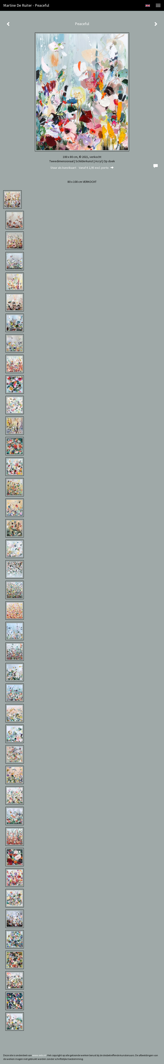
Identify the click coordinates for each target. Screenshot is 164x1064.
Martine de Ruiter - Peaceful (26, 5)
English (147, 5)
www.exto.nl (39, 1055)
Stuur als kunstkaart (82, 168)
